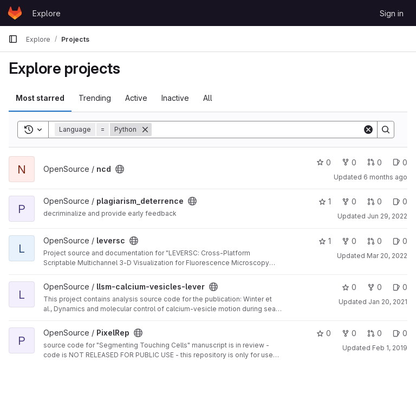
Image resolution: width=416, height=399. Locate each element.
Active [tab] (136, 97)
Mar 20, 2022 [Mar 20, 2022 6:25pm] (387, 256)
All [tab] (207, 97)
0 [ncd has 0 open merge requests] (374, 162)
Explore (46, 13)
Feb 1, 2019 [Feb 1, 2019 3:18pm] (389, 348)
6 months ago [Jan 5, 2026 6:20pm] (385, 177)
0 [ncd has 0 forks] (349, 162)
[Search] (257, 129)
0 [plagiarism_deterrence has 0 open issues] (400, 201)
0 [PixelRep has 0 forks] (349, 333)
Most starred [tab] (40, 97)
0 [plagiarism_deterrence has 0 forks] (349, 201)
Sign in (392, 13)
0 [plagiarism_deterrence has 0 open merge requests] (374, 201)
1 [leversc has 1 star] (324, 241)
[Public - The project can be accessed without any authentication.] (119, 169)
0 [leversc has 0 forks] (349, 241)
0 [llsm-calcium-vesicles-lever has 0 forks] (374, 287)
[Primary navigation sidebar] (13, 39)
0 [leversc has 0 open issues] (400, 241)
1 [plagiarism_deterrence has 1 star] (324, 201)
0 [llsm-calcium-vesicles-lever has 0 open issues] (400, 287)
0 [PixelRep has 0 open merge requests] (374, 333)
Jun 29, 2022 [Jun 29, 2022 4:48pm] (387, 216)
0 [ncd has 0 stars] (323, 162)
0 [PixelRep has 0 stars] (323, 333)
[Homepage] (15, 13)
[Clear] (368, 129)
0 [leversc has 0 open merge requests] (374, 241)
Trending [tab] (95, 97)
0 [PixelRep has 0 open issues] (400, 333)
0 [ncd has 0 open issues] (400, 162)
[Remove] (145, 129)
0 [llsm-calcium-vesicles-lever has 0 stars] (349, 287)
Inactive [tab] (175, 97)
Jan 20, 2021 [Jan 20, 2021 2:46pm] (387, 302)
